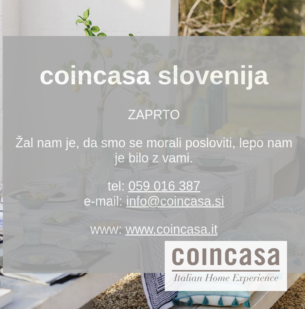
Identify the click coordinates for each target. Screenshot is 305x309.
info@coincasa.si (175, 201)
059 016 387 (164, 186)
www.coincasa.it (172, 229)
